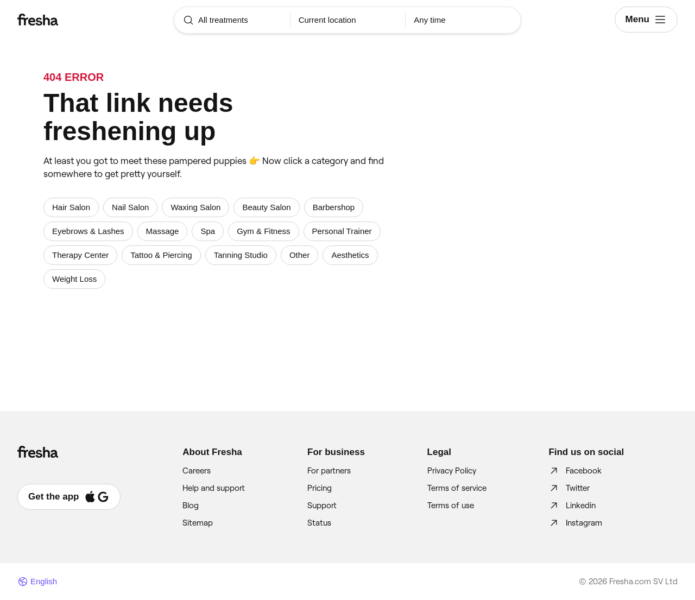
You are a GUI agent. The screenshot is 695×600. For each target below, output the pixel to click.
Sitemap (197, 523)
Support (322, 505)
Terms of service (456, 488)
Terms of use (450, 505)
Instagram (575, 522)
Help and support (213, 488)
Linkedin (572, 505)
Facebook (575, 470)
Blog (190, 505)
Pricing (319, 488)
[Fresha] (72, 20)
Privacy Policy (451, 470)
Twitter (569, 488)
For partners (329, 470)
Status (319, 523)
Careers (196, 470)
